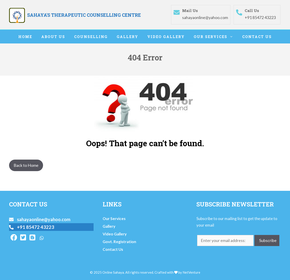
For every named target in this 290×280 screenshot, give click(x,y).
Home (25, 36)
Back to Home (26, 165)
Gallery (127, 36)
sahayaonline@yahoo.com (205, 17)
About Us (53, 36)
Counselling (91, 36)
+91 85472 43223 (260, 17)
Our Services (216, 36)
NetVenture (191, 272)
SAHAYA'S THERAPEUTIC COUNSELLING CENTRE (84, 15)
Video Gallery (166, 36)
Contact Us (257, 36)
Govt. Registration (119, 241)
